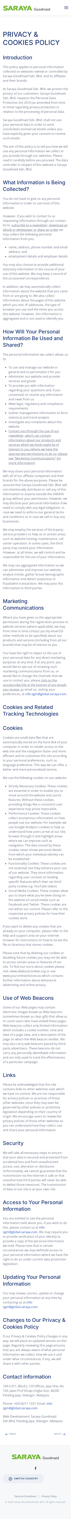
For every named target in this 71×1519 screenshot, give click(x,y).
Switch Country (23, 1479)
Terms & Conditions (25, 1496)
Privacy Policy (49, 1496)
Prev (10, 1433)
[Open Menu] (66, 7)
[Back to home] (27, 7)
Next (60, 1433)
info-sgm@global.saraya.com (45, 694)
